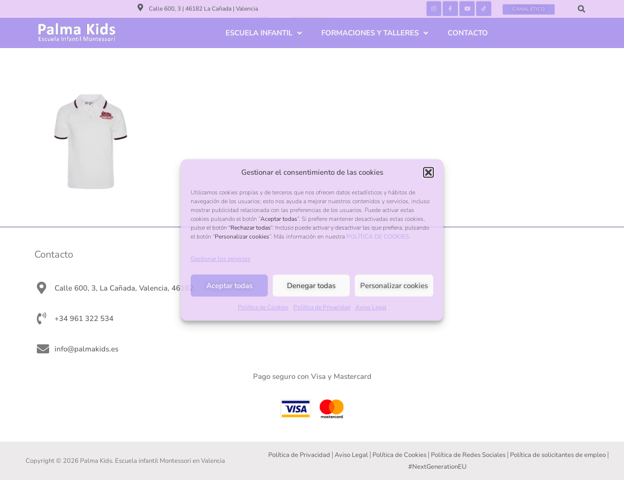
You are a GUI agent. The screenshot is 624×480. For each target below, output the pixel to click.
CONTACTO (468, 33)
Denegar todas (311, 286)
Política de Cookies (263, 308)
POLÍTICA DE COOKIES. (378, 236)
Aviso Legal (371, 308)
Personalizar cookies (394, 286)
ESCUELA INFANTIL (264, 33)
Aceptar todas (229, 286)
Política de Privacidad (321, 308)
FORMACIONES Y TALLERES (374, 33)
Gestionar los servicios (221, 259)
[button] (428, 172)
